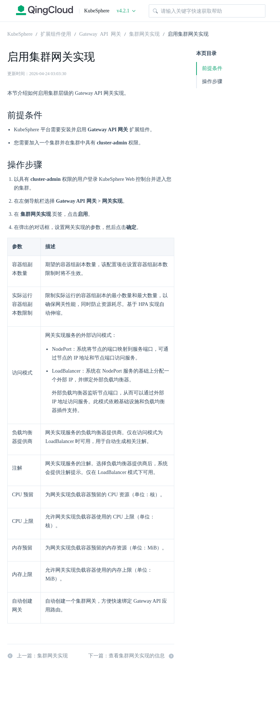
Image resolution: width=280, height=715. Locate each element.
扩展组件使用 (55, 33)
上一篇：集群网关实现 (37, 656)
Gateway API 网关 (100, 33)
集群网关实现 (144, 33)
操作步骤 (212, 81)
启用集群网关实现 (188, 33)
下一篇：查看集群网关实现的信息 (131, 656)
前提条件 (212, 68)
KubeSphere (19, 33)
